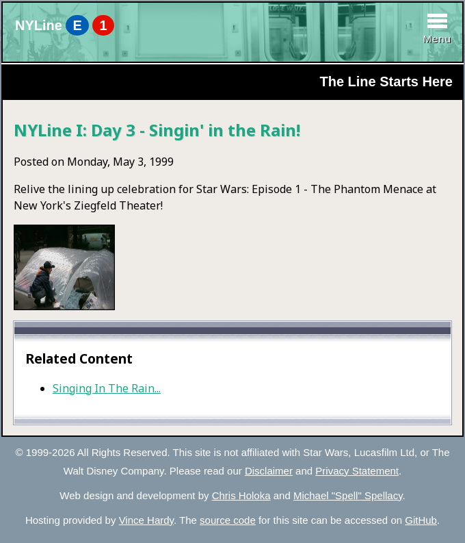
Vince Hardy (146, 520)
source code (228, 520)
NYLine (64, 25)
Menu (437, 39)
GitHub (421, 520)
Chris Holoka (241, 495)
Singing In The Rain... (107, 388)
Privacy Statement (357, 471)
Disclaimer (269, 471)
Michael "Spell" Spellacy (348, 495)
